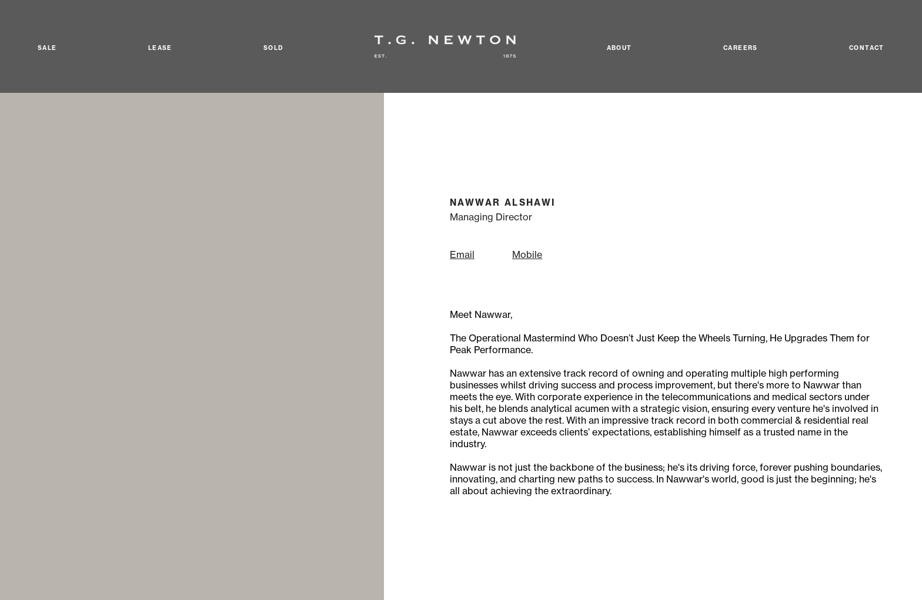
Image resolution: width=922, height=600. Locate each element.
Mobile (527, 254)
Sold (273, 48)
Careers (740, 48)
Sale (47, 48)
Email (462, 254)
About (619, 48)
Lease (160, 48)
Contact (866, 48)
